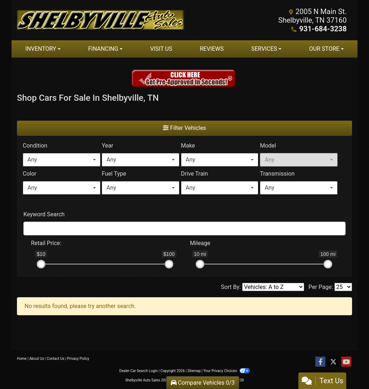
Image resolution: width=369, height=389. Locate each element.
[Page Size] (343, 287)
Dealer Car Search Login (138, 371)
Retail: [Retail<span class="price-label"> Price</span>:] (46, 243)
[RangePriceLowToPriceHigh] (26, 239)
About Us (36, 359)
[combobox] (62, 160)
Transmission (277, 173)
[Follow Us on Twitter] (333, 362)
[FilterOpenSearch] (184, 228)
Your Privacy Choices (226, 371)
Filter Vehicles (184, 128)
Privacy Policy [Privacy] (78, 359)
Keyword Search (44, 214)
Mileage (200, 243)
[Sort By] (273, 287)
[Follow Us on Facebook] (320, 362)
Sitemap (194, 371)
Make (188, 145)
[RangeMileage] (185, 239)
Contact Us (56, 359)
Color (29, 173)
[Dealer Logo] (100, 20)
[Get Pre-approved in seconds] (184, 79)
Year (107, 145)
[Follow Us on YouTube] (346, 362)
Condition (35, 145)
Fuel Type (114, 173)
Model (268, 145)
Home (22, 359)
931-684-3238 (323, 28)
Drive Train (194, 173)
